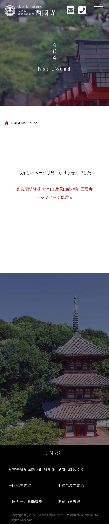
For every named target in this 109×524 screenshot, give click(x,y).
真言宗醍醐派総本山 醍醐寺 (30, 469)
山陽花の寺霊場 (71, 485)
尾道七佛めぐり (71, 469)
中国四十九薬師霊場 (25, 501)
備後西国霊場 (69, 501)
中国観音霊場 (19, 485)
